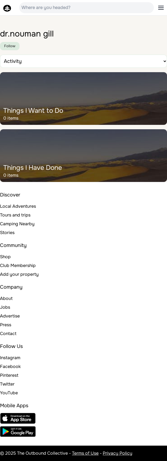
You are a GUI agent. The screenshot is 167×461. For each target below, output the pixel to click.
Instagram (10, 358)
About (6, 298)
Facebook (10, 366)
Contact (8, 333)
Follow (9, 46)
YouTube (9, 393)
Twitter (7, 384)
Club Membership (18, 265)
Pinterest (9, 375)
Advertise (10, 316)
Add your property (19, 274)
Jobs (5, 307)
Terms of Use (85, 453)
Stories (7, 232)
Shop (5, 257)
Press (5, 325)
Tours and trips (15, 215)
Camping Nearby (17, 224)
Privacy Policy (117, 453)
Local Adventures (18, 206)
